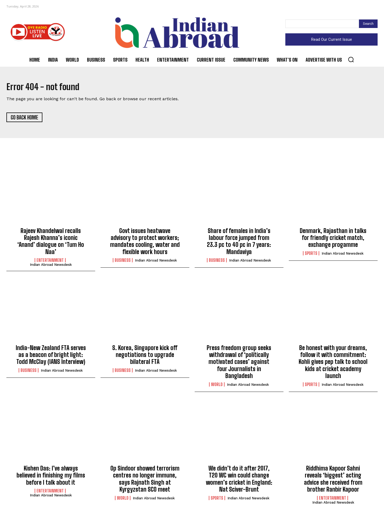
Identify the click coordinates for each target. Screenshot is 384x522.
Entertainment (50, 263)
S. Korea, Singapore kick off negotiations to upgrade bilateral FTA (144, 357)
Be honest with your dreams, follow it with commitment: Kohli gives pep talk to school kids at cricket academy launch (333, 364)
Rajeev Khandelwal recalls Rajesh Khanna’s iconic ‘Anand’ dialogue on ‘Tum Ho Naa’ (50, 244)
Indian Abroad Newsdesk (51, 267)
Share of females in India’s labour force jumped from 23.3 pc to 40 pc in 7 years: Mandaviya (239, 244)
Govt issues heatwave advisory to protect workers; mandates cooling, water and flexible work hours (145, 244)
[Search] (368, 23)
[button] (351, 59)
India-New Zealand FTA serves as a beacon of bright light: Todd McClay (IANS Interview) (51, 357)
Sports (311, 256)
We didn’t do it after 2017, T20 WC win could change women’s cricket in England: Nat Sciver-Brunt (239, 481)
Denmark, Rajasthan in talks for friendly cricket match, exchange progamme (333, 240)
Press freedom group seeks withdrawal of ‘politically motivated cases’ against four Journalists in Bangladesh (239, 364)
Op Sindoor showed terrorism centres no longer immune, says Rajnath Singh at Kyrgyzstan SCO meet (144, 481)
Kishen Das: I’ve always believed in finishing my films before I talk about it (51, 478)
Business (123, 263)
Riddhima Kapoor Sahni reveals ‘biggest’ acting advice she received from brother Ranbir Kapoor (333, 481)
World (217, 387)
